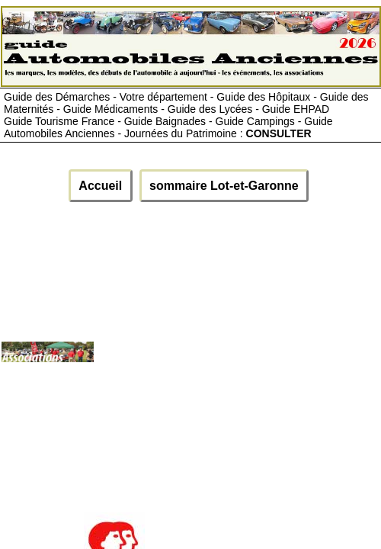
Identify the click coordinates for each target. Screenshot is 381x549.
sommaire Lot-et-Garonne (224, 185)
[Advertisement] (236, 358)
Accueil (100, 185)
